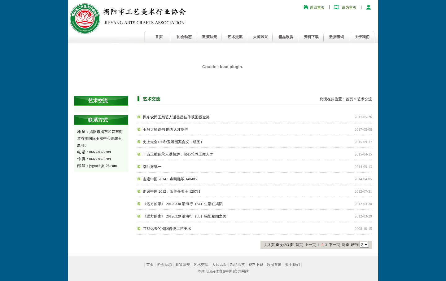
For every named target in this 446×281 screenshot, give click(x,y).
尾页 (345, 245)
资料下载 (311, 37)
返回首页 (317, 7)
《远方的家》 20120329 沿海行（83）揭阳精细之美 (184, 216)
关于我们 (362, 37)
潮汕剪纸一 (152, 167)
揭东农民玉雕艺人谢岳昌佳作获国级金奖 (176, 117)
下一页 (334, 245)
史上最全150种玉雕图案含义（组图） (173, 142)
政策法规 (209, 37)
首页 (159, 37)
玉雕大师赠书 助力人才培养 (165, 129)
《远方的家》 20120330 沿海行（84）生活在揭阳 (183, 204)
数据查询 (336, 37)
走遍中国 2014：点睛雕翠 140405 (170, 179)
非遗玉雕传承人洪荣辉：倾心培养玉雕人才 (178, 154)
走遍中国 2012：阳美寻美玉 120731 (171, 191)
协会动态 (184, 37)
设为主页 (349, 7)
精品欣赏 (285, 37)
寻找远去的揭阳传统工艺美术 (167, 228)
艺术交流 (235, 37)
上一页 (310, 245)
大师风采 (260, 37)
